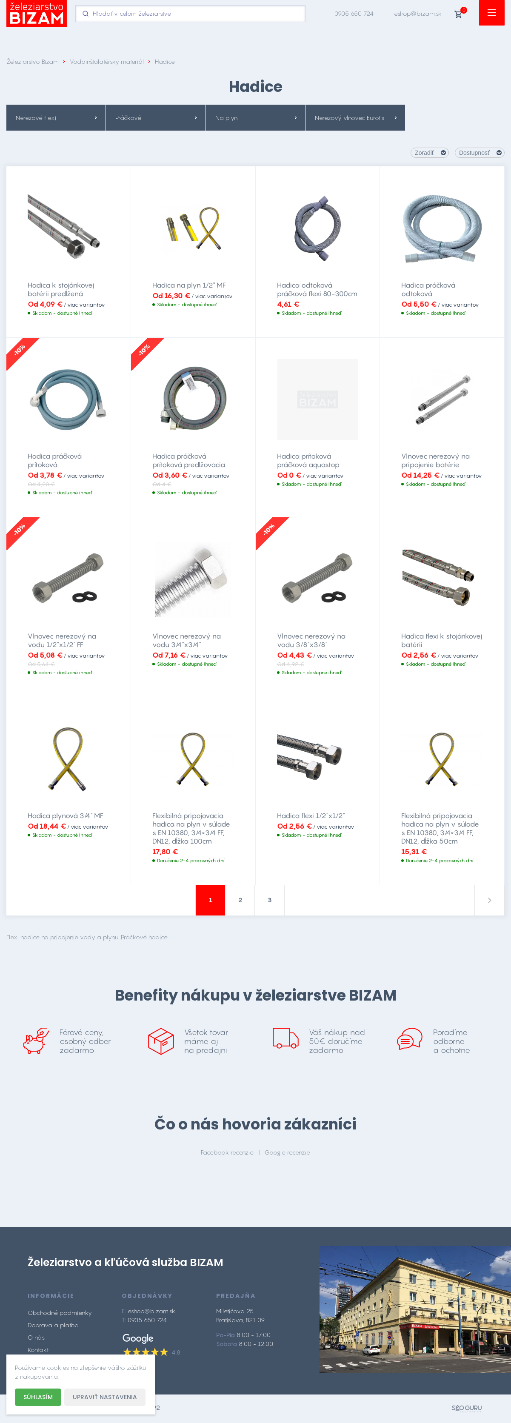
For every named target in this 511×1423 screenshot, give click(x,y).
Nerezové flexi (36, 117)
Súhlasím (38, 1397)
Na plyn (226, 117)
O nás (36, 1339)
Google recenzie (287, 1154)
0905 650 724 (354, 13)
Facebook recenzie (227, 1154)
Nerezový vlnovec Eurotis (349, 117)
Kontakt (38, 1351)
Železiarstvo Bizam (32, 61)
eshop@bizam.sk (418, 13)
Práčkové (128, 117)
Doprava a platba (53, 1327)
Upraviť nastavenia (105, 1397)
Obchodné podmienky (60, 1314)
